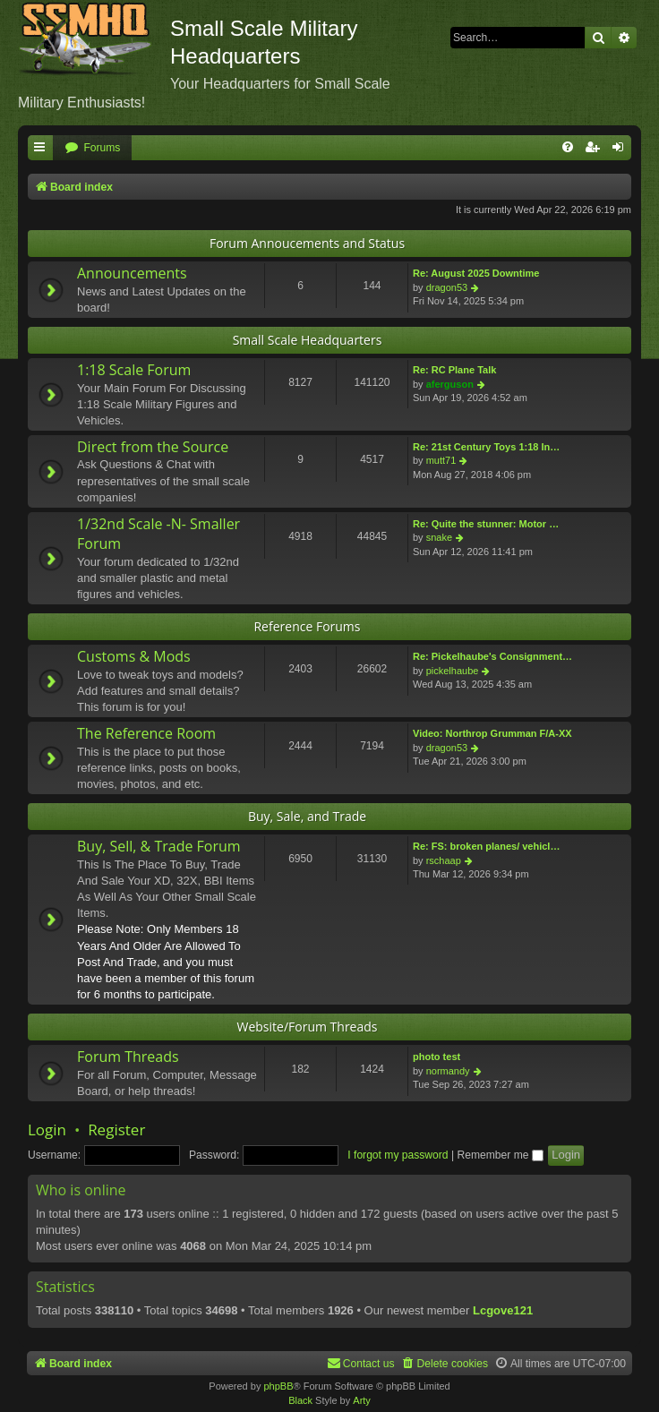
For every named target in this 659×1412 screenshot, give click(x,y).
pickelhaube (452, 670)
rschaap (443, 860)
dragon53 (447, 287)
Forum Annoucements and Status (307, 243)
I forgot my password (397, 1155)
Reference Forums (306, 626)
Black (300, 1400)
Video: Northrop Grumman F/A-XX (492, 733)
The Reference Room (146, 733)
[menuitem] (92, 148)
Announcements (132, 273)
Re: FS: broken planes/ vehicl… (486, 846)
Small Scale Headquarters (307, 339)
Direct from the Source (152, 447)
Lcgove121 (503, 1310)
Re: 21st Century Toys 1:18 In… (486, 446)
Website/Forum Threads (307, 1026)
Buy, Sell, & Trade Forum (159, 846)
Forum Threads (128, 1056)
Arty (362, 1400)
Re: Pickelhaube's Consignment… (492, 656)
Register (116, 1129)
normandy (448, 1070)
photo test (436, 1056)
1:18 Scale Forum (134, 370)
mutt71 (441, 460)
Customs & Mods (134, 656)
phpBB (278, 1386)
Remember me (500, 1155)
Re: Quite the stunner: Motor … (486, 523)
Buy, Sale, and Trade (307, 816)
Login (47, 1129)
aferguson (450, 384)
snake (439, 537)
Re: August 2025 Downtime (476, 273)
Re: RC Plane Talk (454, 369)
